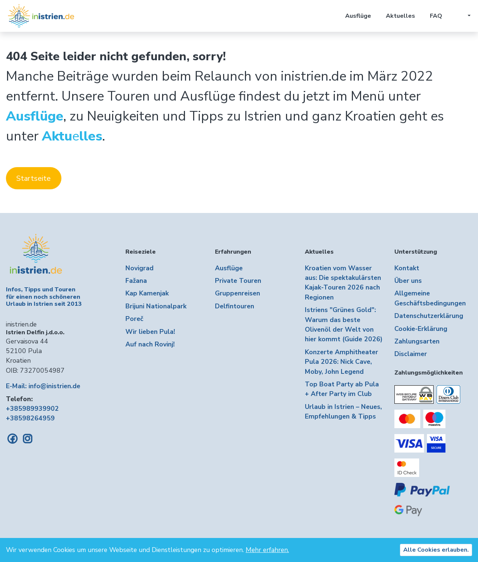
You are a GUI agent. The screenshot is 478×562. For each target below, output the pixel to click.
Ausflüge (358, 16)
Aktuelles (400, 16)
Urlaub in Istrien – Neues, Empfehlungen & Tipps (343, 411)
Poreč (134, 318)
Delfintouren (234, 306)
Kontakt (406, 268)
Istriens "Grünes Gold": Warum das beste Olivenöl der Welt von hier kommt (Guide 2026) (344, 324)
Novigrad (139, 268)
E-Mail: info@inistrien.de (43, 386)
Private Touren (238, 280)
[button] (463, 16)
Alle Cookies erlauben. (436, 550)
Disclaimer (410, 353)
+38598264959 (30, 418)
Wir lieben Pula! (150, 331)
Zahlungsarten (417, 341)
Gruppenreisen (237, 293)
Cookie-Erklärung (420, 328)
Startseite (33, 178)
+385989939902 (32, 408)
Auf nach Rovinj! (150, 344)
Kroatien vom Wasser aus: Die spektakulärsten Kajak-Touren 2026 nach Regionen (343, 283)
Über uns (408, 280)
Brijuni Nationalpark (155, 306)
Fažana (136, 280)
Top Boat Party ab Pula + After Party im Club (342, 389)
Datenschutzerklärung (428, 315)
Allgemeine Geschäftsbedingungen (430, 298)
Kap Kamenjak (147, 293)
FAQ (436, 16)
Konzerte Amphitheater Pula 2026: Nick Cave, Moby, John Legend (341, 362)
